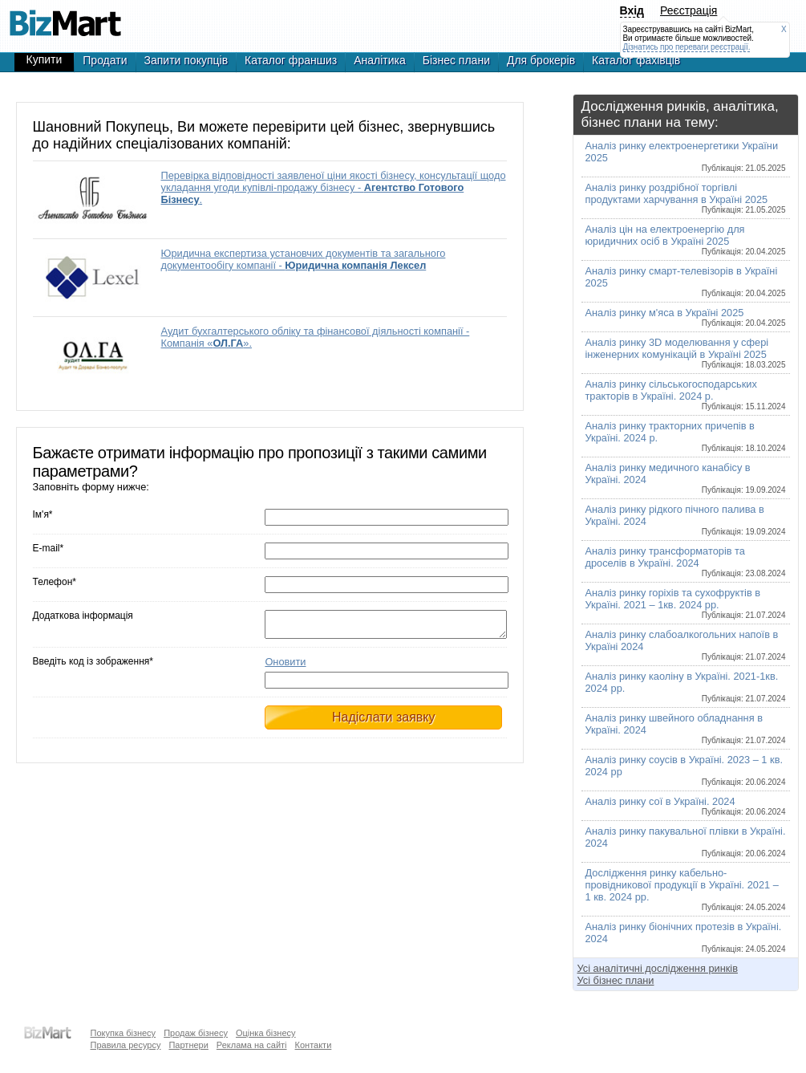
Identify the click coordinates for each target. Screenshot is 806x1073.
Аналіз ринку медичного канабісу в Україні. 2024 (685, 477)
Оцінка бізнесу (266, 1033)
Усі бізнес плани (615, 980)
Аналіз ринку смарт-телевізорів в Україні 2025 (685, 281)
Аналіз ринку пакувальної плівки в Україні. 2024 (685, 841)
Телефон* (54, 581)
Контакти (313, 1045)
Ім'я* (43, 514)
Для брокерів (541, 60)
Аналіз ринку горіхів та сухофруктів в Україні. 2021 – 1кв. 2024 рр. (685, 603)
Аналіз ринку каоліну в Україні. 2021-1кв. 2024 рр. (685, 686)
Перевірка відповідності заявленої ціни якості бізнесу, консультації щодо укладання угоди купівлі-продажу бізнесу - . (333, 187)
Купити (44, 59)
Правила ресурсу (126, 1045)
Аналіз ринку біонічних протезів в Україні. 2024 (685, 937)
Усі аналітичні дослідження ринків (657, 968)
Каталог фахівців (636, 60)
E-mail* (48, 548)
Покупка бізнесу (123, 1033)
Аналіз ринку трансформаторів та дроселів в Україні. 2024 (685, 561)
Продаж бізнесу (196, 1033)
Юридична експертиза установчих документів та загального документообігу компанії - (303, 259)
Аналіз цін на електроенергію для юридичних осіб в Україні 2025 (685, 239)
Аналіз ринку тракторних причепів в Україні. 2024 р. (685, 436)
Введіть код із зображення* (93, 666)
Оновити (285, 666)
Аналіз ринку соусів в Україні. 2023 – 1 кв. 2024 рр (685, 770)
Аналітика (380, 60)
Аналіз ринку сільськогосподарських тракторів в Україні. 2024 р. (685, 394)
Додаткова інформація (83, 615)
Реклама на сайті (252, 1045)
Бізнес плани (456, 60)
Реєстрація (688, 10)
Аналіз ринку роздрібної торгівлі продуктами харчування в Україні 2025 (685, 197)
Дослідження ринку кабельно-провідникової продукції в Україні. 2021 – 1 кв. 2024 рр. (685, 889)
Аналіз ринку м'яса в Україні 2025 (685, 317)
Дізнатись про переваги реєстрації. (687, 47)
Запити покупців (186, 60)
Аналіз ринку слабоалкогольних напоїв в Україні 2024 (685, 644)
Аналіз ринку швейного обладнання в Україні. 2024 (685, 728)
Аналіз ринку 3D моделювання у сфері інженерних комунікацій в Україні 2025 (685, 352)
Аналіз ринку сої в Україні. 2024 (685, 805)
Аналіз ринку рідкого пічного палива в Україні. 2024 (685, 519)
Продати (105, 60)
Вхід (632, 10)
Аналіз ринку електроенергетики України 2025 (685, 156)
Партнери (188, 1045)
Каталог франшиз (291, 60)
